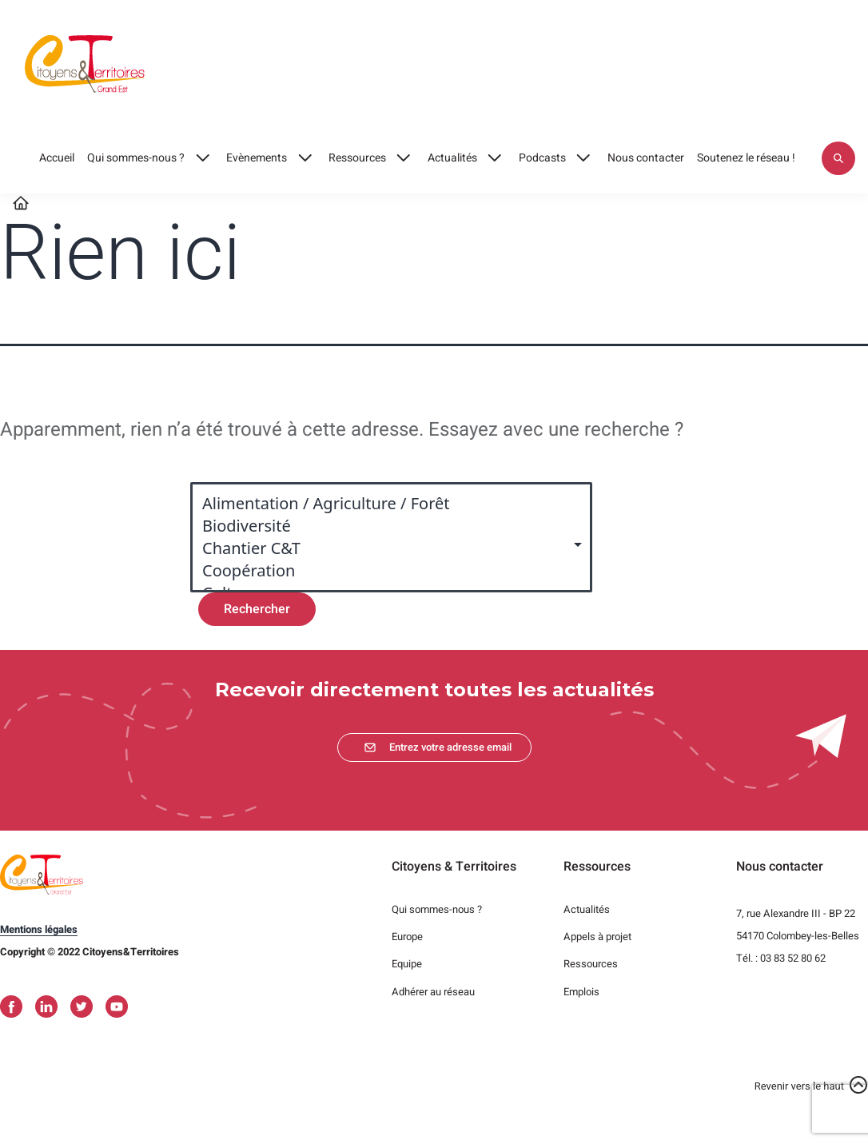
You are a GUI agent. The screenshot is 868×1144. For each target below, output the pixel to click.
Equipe (407, 963)
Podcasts (542, 157)
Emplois (581, 991)
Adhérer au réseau (433, 991)
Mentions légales (39, 929)
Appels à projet (597, 936)
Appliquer (838, 158)
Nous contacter (645, 157)
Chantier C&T (383, 548)
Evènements (256, 157)
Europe (407, 936)
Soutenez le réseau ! (746, 157)
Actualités (452, 157)
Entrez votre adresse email (450, 747)
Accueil (56, 157)
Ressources (357, 157)
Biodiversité (383, 526)
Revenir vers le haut (799, 1086)
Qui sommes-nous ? (136, 157)
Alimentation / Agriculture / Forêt (383, 503)
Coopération (383, 571)
